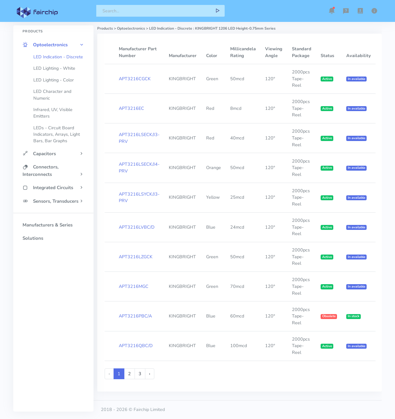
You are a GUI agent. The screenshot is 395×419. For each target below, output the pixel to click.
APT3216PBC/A (135, 316)
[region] (53, 207)
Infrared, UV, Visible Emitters (53, 113)
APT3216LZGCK (135, 257)
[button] (332, 11)
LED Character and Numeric (52, 95)
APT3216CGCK (135, 79)
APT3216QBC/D (136, 345)
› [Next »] (149, 374)
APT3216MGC (133, 286)
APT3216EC (131, 108)
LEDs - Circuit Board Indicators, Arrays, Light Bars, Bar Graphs (56, 134)
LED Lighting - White (54, 68)
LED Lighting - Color (53, 80)
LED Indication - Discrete (58, 57)
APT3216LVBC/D (137, 227)
